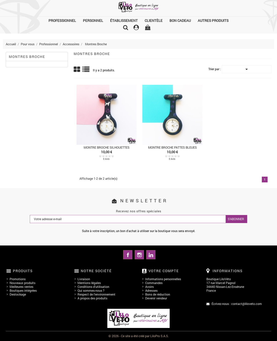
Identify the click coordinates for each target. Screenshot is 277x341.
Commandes (154, 283)
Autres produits (213, 20)
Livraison (84, 279)
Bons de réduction (157, 294)
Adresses (151, 290)
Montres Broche (27, 56)
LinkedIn (150, 254)
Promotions (18, 279)
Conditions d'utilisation (93, 287)
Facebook (127, 254)
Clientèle (154, 20)
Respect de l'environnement (96, 294)
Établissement (124, 20)
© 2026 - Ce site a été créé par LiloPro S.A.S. (138, 336)
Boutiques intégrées (23, 290)
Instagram (139, 254)
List (86, 70)
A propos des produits (92, 298)
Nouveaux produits (22, 283)
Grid (77, 69)
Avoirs (149, 287)
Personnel (93, 20)
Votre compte (164, 271)
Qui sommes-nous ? (91, 290)
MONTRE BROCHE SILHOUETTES (106, 147)
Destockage (18, 294)
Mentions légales (89, 283)
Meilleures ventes (21, 287)
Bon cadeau (180, 20)
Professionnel (62, 20)
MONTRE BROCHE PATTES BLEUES (172, 147)
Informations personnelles (163, 279)
